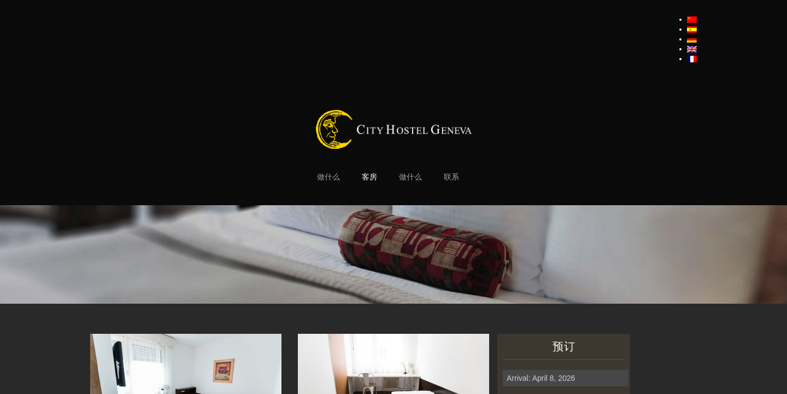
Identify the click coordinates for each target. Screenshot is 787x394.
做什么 (328, 177)
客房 (369, 177)
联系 (451, 177)
